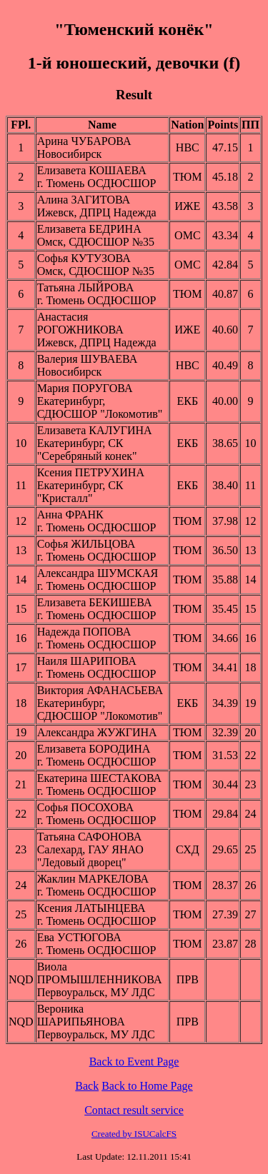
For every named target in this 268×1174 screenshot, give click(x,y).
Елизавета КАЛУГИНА (94, 430)
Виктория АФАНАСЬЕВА (100, 690)
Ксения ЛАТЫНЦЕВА (91, 908)
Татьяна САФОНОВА (89, 837)
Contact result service (134, 1110)
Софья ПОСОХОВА (85, 807)
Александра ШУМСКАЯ (97, 573)
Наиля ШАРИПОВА (87, 661)
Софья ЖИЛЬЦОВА (86, 544)
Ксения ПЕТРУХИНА (90, 472)
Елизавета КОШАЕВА (92, 170)
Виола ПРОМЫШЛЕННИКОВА (99, 972)
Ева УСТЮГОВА (79, 937)
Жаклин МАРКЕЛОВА (93, 879)
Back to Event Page (134, 1061)
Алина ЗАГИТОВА (83, 200)
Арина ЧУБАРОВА (84, 141)
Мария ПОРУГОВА (85, 388)
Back (87, 1086)
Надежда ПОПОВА (84, 632)
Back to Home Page (147, 1086)
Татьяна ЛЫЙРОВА (85, 287)
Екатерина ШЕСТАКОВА (99, 778)
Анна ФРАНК (70, 514)
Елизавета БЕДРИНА (89, 229)
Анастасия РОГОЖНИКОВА (80, 323)
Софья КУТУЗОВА (84, 258)
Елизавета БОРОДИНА (94, 749)
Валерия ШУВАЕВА (87, 359)
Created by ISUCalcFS (134, 1133)
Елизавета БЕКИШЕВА (94, 602)
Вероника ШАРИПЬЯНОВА (81, 1015)
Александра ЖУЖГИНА (97, 732)
